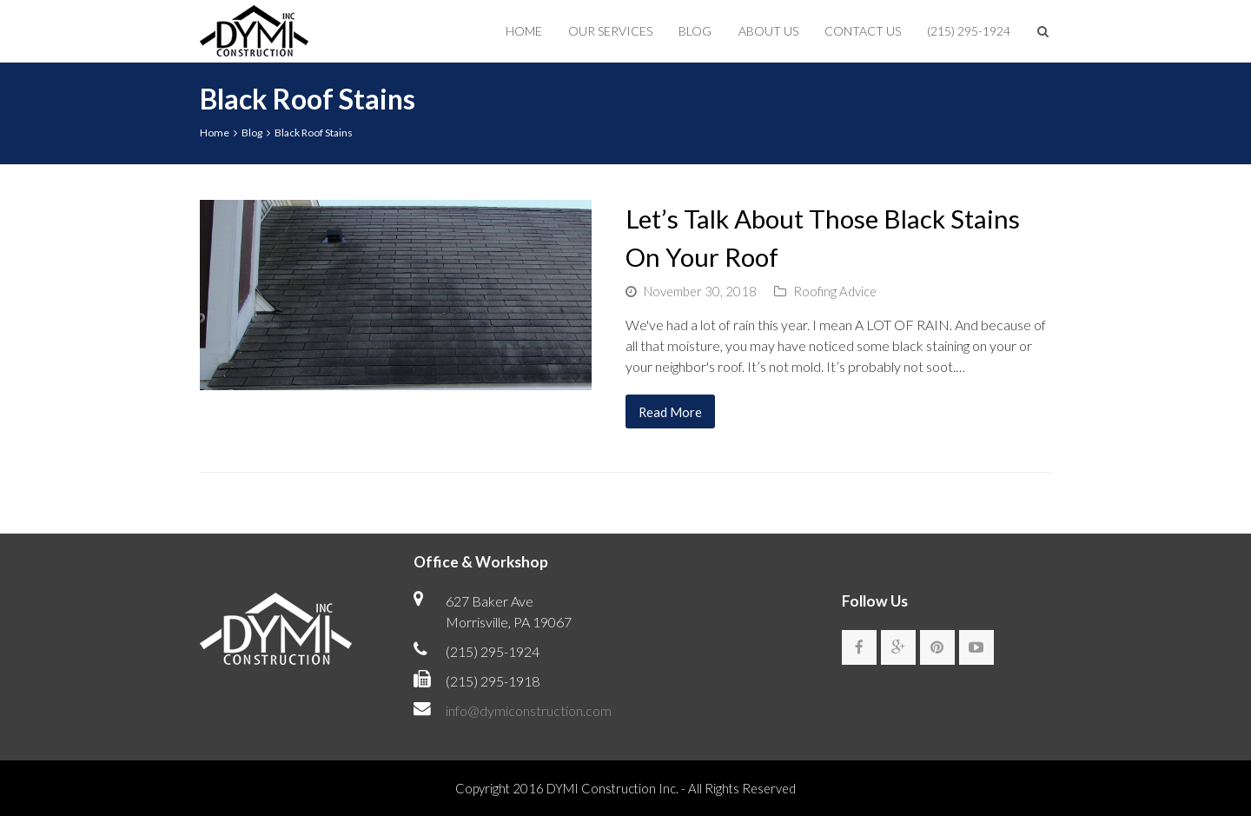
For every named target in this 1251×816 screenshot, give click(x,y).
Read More (670, 412)
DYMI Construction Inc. (612, 788)
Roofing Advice (835, 291)
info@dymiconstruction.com (529, 710)
